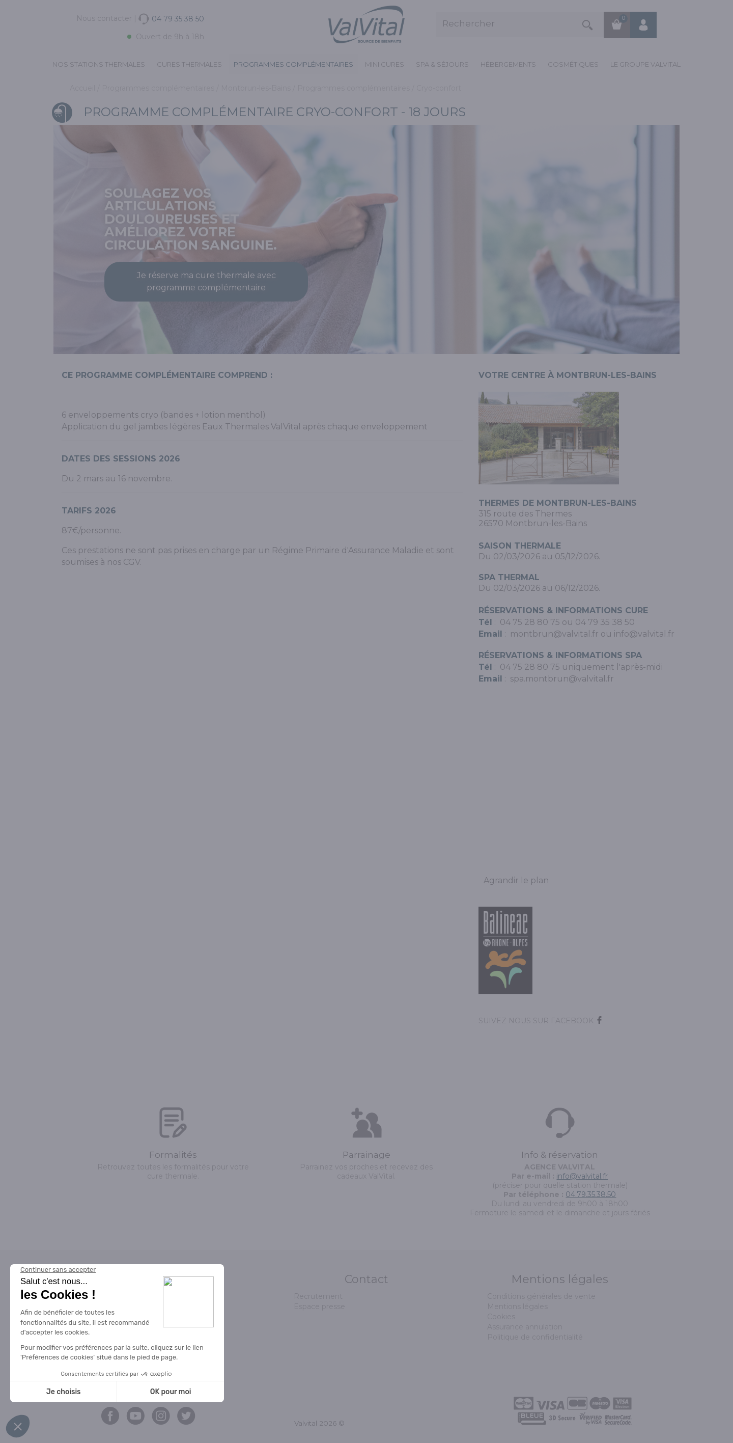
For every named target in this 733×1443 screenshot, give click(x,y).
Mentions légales (517, 1306)
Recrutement (318, 1296)
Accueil (83, 88)
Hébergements (508, 64)
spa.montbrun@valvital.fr (562, 679)
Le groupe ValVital (645, 64)
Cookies (501, 1316)
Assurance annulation (524, 1326)
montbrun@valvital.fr (554, 634)
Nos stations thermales (98, 64)
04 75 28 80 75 (530, 622)
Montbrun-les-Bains (257, 88)
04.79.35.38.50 (591, 1194)
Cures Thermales (189, 64)
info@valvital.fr (644, 634)
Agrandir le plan (516, 880)
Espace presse (319, 1306)
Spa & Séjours (442, 64)
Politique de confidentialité (535, 1337)
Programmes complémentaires (293, 64)
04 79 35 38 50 (605, 622)
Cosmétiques (573, 64)
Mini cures (384, 64)
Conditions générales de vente (541, 1296)
